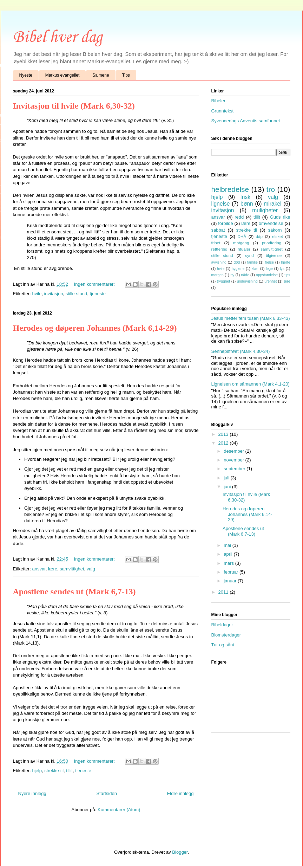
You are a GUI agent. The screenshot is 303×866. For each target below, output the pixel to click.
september (235, 468)
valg (91, 568)
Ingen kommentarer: (95, 284)
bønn (247, 204)
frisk (246, 197)
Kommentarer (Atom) (119, 809)
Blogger (179, 852)
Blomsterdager (226, 635)
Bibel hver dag (57, 37)
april (228, 554)
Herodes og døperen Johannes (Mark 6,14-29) (95, 327)
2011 (224, 592)
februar (231, 572)
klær (255, 269)
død (236, 262)
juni (228, 486)
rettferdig (219, 249)
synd (249, 255)
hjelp (36, 770)
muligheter (265, 210)
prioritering (271, 242)
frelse (269, 262)
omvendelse (271, 223)
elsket (277, 236)
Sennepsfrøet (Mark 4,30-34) (240, 351)
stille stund (76, 293)
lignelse (220, 204)
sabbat (218, 230)
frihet (215, 242)
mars (229, 563)
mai (228, 545)
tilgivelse (274, 255)
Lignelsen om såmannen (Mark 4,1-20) (250, 384)
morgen (217, 275)
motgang (241, 242)
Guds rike (280, 217)
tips (287, 275)
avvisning (218, 262)
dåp (259, 236)
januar (231, 580)
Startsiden (106, 793)
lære (52, 568)
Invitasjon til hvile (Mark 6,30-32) (74, 105)
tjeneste (98, 293)
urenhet (270, 281)
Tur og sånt (222, 644)
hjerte (285, 262)
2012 (224, 443)
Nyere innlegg (32, 793)
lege (269, 269)
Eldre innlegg (180, 793)
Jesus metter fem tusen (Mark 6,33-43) (250, 318)
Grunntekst (222, 111)
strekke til (54, 770)
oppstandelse (267, 275)
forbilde (225, 223)
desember (234, 451)
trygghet (223, 281)
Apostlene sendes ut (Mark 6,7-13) (74, 591)
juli (227, 477)
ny (232, 275)
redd (239, 217)
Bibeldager (222, 624)
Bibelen (218, 100)
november (234, 460)
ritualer (244, 249)
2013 (224, 434)
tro (270, 189)
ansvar (38, 568)
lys (282, 269)
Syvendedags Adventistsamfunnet (245, 120)
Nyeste (25, 75)
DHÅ (242, 236)
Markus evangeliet (62, 75)
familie (252, 262)
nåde (245, 275)
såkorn (275, 230)
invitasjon (53, 293)
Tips (126, 75)
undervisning (247, 281)
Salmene (100, 75)
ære (287, 281)
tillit (69, 770)
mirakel (272, 204)
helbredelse (230, 189)
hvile (36, 293)
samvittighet (72, 568)
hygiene (238, 269)
